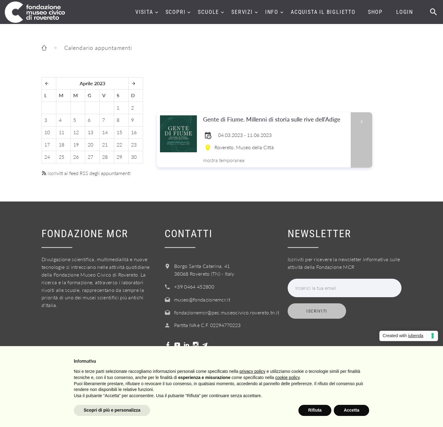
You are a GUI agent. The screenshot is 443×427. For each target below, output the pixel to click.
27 (90, 157)
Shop (375, 12)
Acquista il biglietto (323, 12)
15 (119, 132)
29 (119, 157)
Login (404, 12)
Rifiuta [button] (315, 410)
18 (61, 144)
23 (134, 144)
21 (105, 144)
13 (90, 132)
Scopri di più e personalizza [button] (112, 410)
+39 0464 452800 (194, 286)
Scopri (176, 12)
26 (76, 157)
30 (134, 157)
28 (105, 157)
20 (90, 144)
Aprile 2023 (92, 83)
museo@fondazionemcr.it (202, 299)
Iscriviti (316, 311)
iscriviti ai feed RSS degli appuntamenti (86, 173)
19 (76, 144)
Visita (144, 12)
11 (61, 132)
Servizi (242, 12)
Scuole (208, 12)
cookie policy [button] (287, 377)
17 (47, 144)
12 (76, 132)
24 (47, 157)
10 (47, 132)
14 (105, 132)
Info (271, 12)
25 (61, 157)
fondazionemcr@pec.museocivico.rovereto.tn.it (226, 312)
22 (119, 144)
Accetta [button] (351, 410)
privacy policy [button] (252, 371)
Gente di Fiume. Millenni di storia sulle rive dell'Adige (275, 119)
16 (134, 132)
